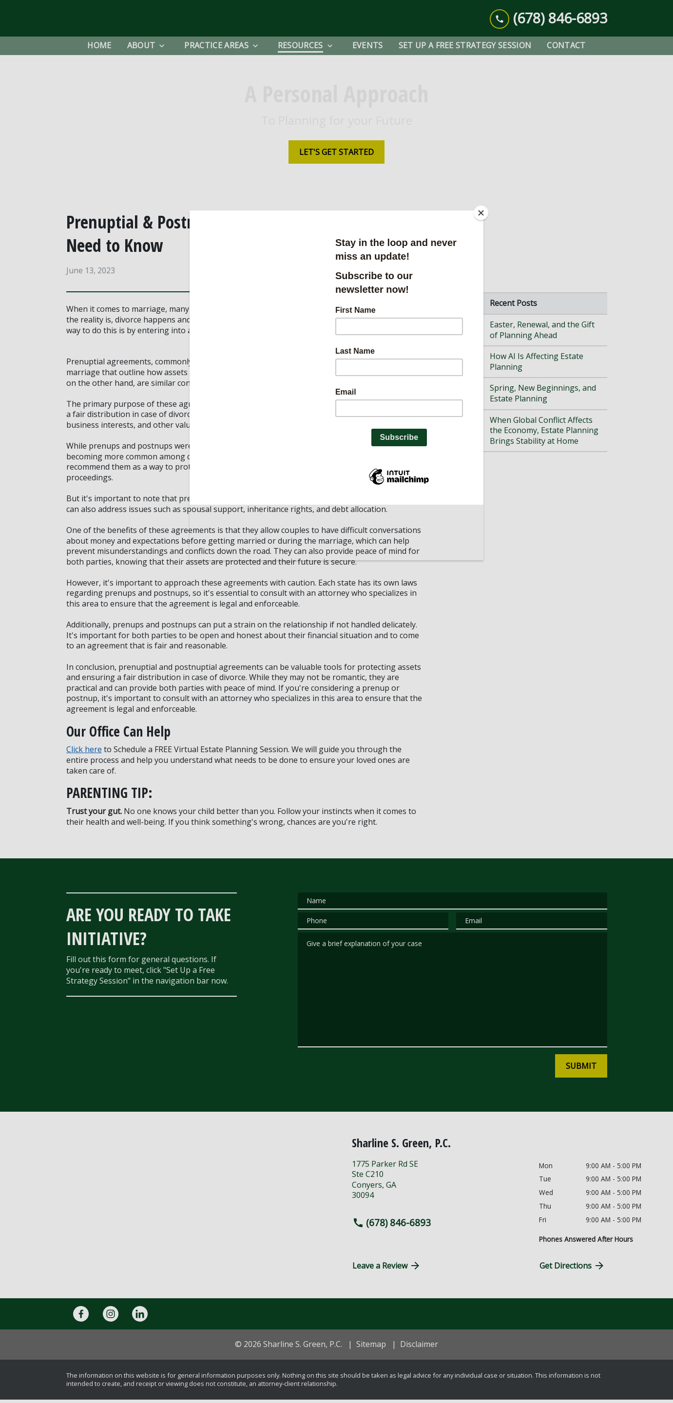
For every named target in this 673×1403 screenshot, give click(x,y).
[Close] (481, 213)
